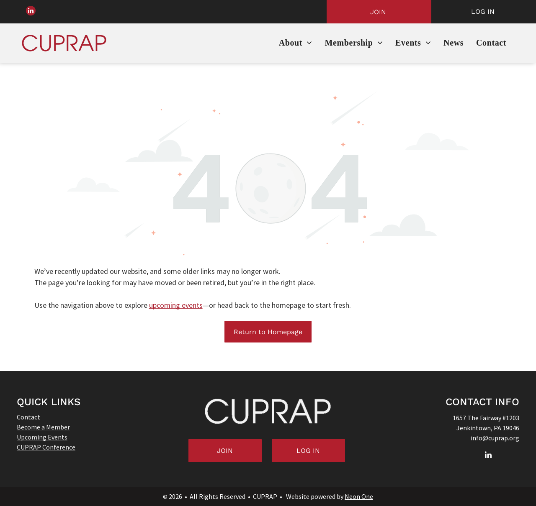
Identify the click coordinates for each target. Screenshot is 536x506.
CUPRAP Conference (46, 447)
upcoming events (176, 305)
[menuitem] (296, 43)
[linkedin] (32, 12)
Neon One (359, 496)
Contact (28, 417)
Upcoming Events (42, 437)
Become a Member (43, 427)
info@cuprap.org (495, 438)
